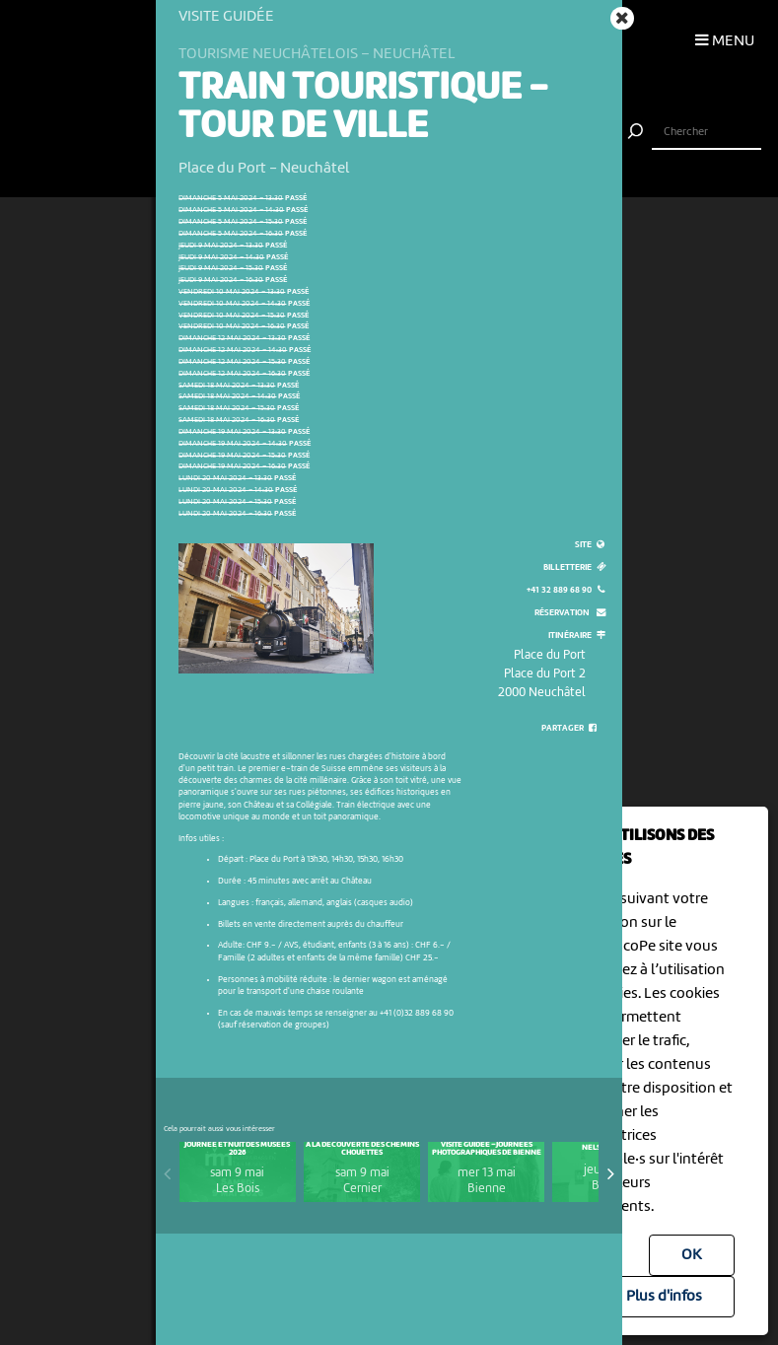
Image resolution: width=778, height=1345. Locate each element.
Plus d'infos (664, 1297)
